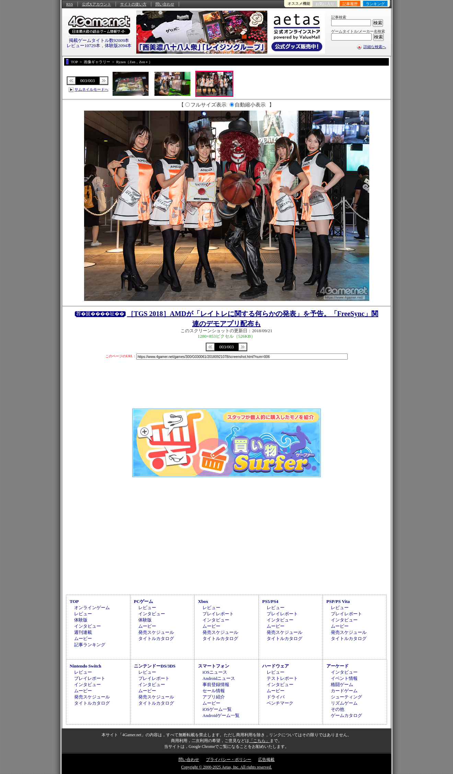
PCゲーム (143, 601)
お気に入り (324, 4)
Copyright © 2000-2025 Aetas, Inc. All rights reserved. (226, 767)
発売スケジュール (156, 632)
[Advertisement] (226, 535)
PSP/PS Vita (338, 601)
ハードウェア (275, 666)
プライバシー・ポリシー (228, 759)
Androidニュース (218, 678)
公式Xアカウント (96, 4)
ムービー (83, 638)
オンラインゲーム (92, 607)
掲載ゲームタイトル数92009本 (99, 40)
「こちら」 (259, 740)
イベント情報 (344, 678)
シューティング (346, 696)
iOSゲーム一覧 (217, 709)
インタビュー (87, 626)
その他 (337, 709)
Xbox (203, 601)
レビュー (83, 613)
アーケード (337, 666)
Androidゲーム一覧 (221, 715)
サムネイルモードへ (91, 89)
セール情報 (213, 690)
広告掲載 (266, 759)
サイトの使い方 (133, 4)
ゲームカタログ (346, 715)
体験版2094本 (118, 45)
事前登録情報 (215, 684)
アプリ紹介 (213, 696)
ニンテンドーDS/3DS (154, 666)
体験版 (81, 619)
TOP (74, 601)
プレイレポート (218, 613)
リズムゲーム (344, 703)
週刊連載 (83, 632)
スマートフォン (213, 666)
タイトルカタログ (156, 638)
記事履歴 (350, 4)
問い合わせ (164, 4)
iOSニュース (214, 672)
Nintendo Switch (85, 666)
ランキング (375, 4)
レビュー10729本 (83, 45)
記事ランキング (89, 644)
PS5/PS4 (270, 601)
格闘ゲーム (342, 684)
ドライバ (275, 696)
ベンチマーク (280, 703)
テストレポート (282, 678)
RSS (69, 4)
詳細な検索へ (374, 47)
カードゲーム (344, 690)
